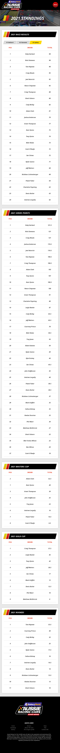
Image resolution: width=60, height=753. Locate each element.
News (45, 726)
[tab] (10, 42)
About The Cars (29, 728)
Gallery (13, 729)
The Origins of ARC (29, 729)
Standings (13, 728)
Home (13, 726)
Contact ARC (45, 729)
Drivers (29, 726)
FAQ (45, 728)
